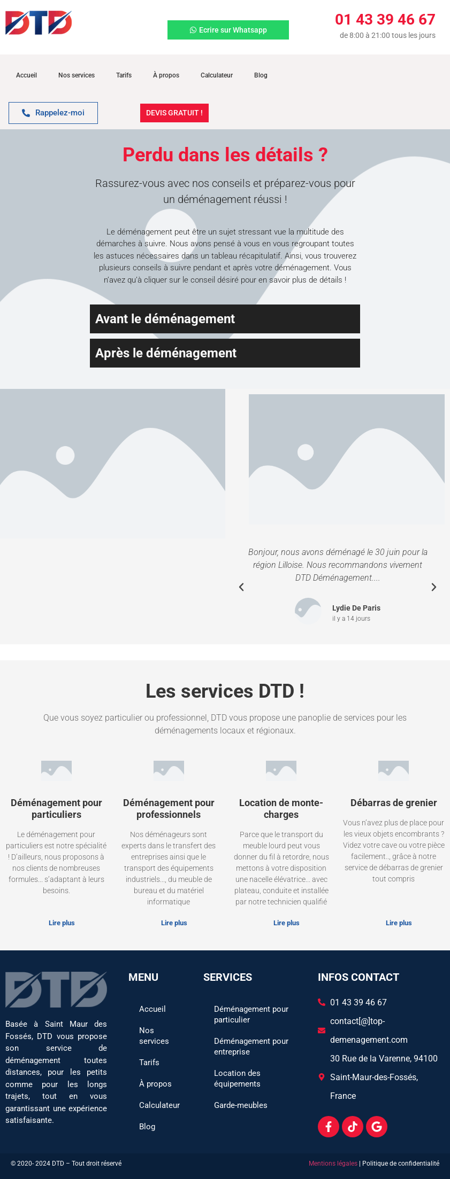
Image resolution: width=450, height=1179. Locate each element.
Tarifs (124, 75)
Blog (261, 75)
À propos (166, 75)
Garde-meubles (241, 1105)
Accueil (26, 75)
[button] (241, 587)
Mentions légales (333, 1163)
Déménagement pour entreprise (251, 1046)
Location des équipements (237, 1078)
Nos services (76, 75)
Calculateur (217, 75)
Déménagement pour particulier (251, 1014)
